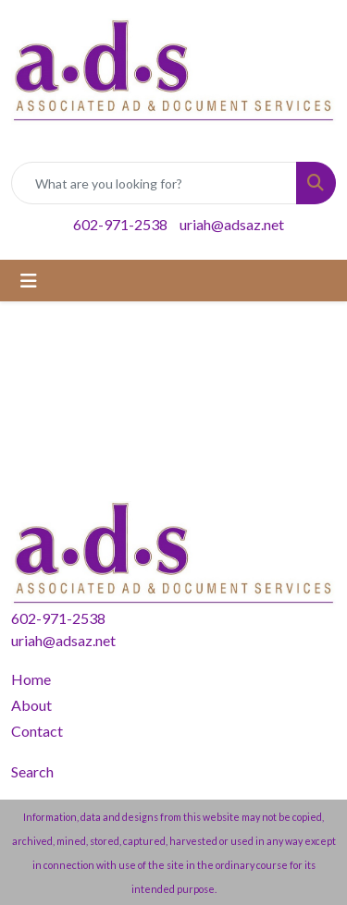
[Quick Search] (154, 183)
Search (32, 771)
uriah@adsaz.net (232, 224)
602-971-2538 (120, 224)
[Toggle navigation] (28, 280)
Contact (37, 731)
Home (31, 679)
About (31, 705)
